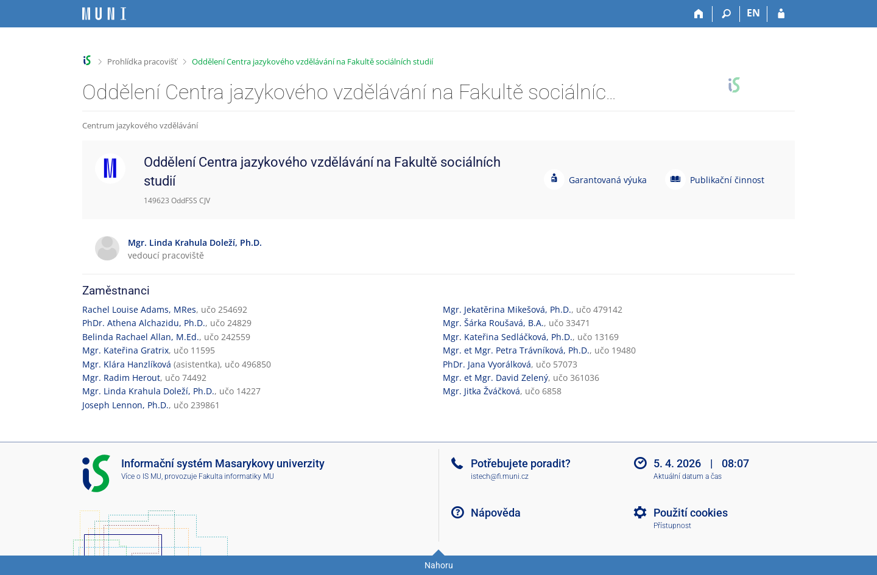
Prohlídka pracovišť (142, 61)
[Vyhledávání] (726, 14)
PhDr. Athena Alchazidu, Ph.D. (143, 323)
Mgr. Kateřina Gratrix (125, 350)
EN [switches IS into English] (753, 12)
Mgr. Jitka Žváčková (481, 391)
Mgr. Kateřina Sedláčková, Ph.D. (507, 337)
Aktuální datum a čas (687, 476)
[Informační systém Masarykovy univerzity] (104, 13)
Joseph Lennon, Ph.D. (125, 405)
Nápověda (496, 512)
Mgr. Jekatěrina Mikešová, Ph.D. (507, 309)
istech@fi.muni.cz (500, 476)
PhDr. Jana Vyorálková (487, 364)
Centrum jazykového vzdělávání (140, 125)
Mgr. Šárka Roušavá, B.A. (493, 323)
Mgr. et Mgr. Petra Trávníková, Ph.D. (516, 350)
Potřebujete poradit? (521, 463)
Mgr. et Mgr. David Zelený (495, 377)
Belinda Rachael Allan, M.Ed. (140, 337)
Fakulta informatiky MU (236, 476)
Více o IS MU (141, 476)
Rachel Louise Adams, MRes (139, 309)
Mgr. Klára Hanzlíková (126, 364)
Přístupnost (672, 525)
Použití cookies (690, 512)
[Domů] (699, 14)
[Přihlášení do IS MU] (781, 14)
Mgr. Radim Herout (121, 377)
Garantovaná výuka (608, 180)
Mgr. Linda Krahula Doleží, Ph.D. (148, 391)
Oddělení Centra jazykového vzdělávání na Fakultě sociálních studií (312, 61)
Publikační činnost (727, 180)
